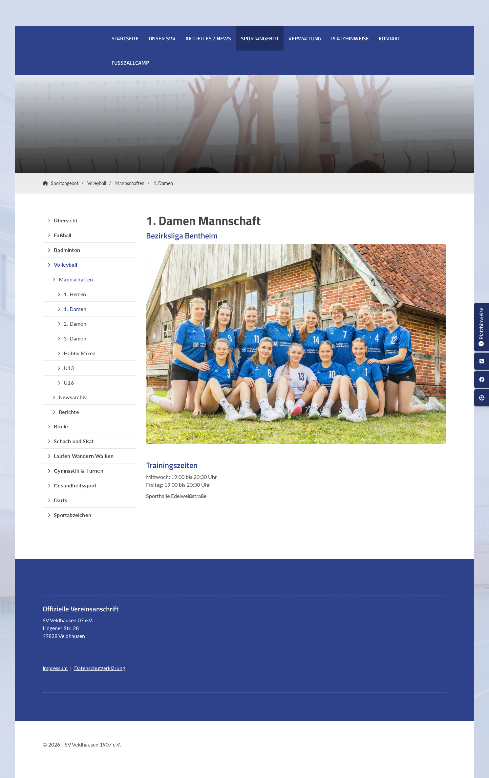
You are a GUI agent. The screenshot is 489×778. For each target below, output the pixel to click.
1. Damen (163, 183)
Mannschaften (129, 183)
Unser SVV (162, 38)
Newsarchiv (73, 397)
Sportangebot (260, 38)
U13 (69, 368)
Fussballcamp (130, 63)
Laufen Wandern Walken (84, 456)
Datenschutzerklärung (99, 668)
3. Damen (75, 338)
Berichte (69, 412)
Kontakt (389, 38)
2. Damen (75, 323)
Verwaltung (304, 38)
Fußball (62, 235)
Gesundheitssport (75, 485)
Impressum (55, 668)
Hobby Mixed (80, 353)
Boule (61, 426)
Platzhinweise (350, 38)
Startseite (125, 38)
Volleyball (96, 183)
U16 (69, 382)
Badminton (67, 250)
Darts (60, 500)
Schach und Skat (74, 441)
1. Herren (75, 294)
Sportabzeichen (72, 515)
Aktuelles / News (208, 38)
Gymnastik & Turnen (78, 470)
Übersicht (65, 220)
